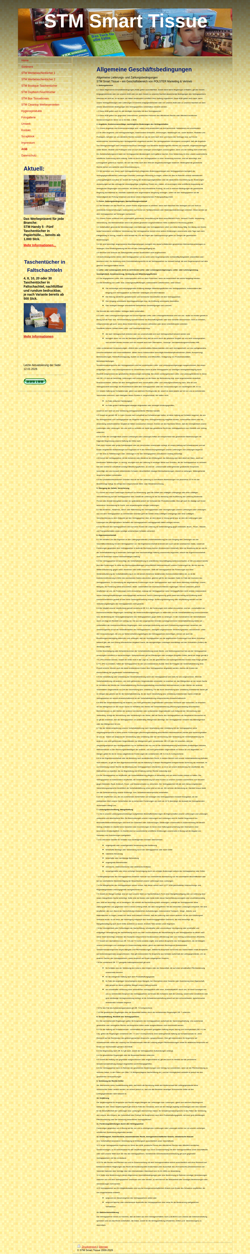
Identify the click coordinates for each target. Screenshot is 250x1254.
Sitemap (103, 1246)
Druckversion (87, 1246)
